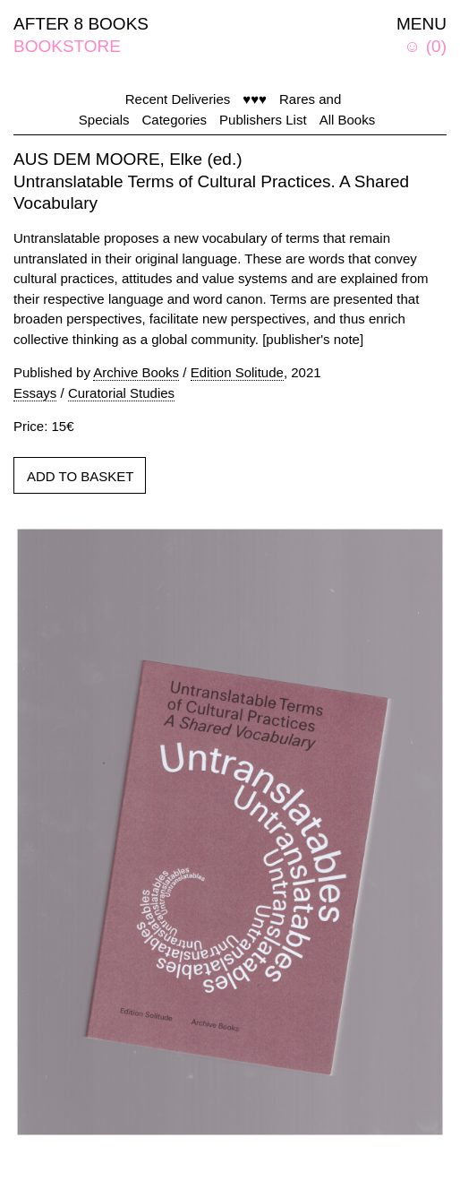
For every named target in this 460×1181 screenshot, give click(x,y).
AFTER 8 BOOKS (81, 23)
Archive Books (136, 372)
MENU (421, 23)
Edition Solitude (237, 372)
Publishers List (263, 119)
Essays (34, 393)
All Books (347, 119)
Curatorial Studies (121, 393)
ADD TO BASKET (80, 476)
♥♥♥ (255, 99)
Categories (175, 119)
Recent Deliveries (178, 99)
